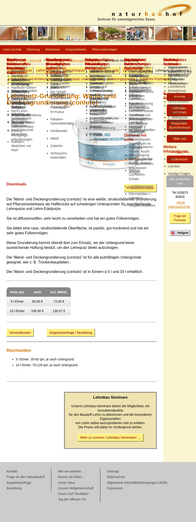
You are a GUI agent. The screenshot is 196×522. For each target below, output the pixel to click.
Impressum (115, 489)
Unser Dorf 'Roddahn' (73, 494)
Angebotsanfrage (19, 483)
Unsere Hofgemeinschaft (76, 489)
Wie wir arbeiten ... (71, 472)
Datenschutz (116, 477)
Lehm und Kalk (19, 50)
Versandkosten (20, 333)
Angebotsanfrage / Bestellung (70, 333)
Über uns (179, 139)
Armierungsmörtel (34, 79)
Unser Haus (66, 483)
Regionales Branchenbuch (179, 126)
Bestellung (14, 489)
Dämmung (54, 50)
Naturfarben (87, 50)
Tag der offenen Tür (72, 500)
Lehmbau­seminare (179, 111)
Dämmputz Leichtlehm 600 (83, 79)
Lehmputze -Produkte (84, 61)
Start (10, 61)
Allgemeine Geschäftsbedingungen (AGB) (137, 483)
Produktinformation (140, 188)
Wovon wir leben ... (71, 477)
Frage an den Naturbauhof (26, 477)
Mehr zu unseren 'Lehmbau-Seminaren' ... (110, 438)
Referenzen (179, 160)
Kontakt (179, 97)
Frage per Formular (180, 218)
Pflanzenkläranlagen (170, 50)
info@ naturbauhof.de (179, 205)
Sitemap (113, 472)
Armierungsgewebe (121, 79)
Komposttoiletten (125, 50)
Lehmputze (55, 61)
